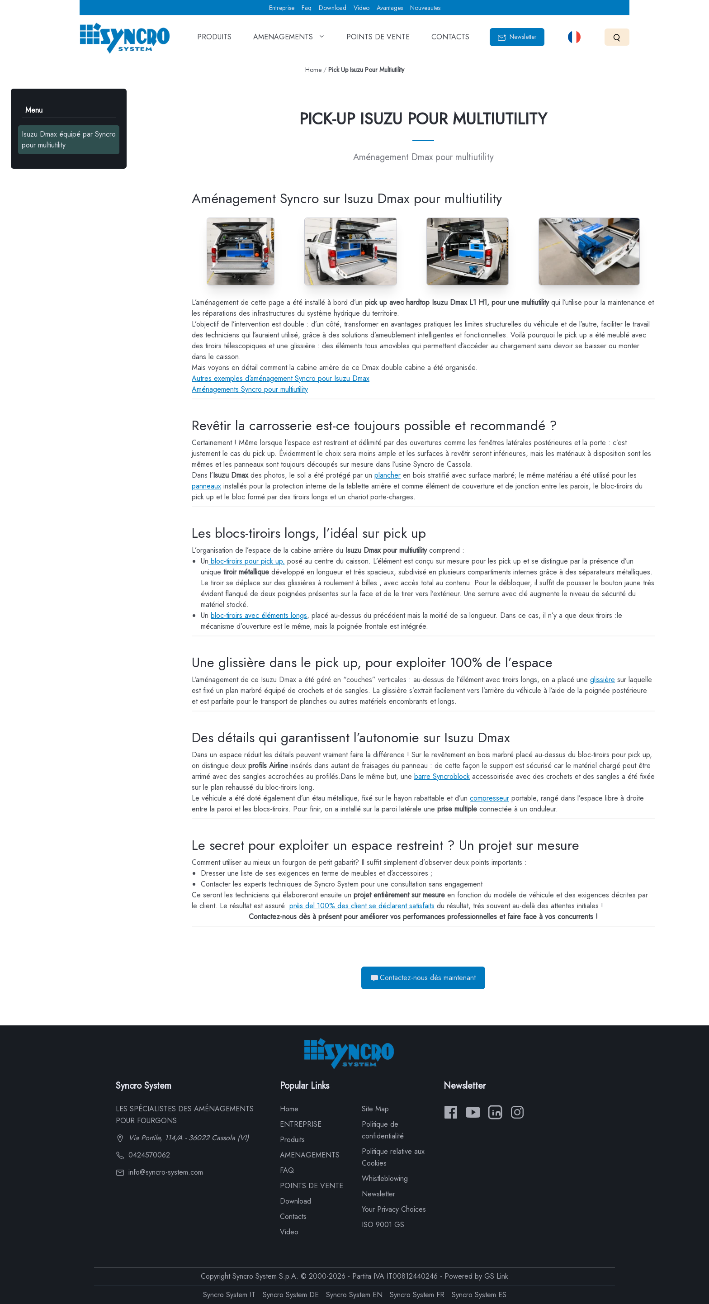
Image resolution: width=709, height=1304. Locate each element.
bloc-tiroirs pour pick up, (246, 561)
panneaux (206, 486)
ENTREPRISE (300, 1124)
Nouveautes (425, 7)
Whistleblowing (385, 1178)
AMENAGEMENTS (289, 40)
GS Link (496, 1276)
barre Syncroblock (442, 776)
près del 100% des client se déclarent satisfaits (362, 906)
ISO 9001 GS (383, 1224)
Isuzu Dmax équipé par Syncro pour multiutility (69, 139)
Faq (307, 7)
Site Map (375, 1109)
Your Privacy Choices (394, 1209)
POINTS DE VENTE (378, 40)
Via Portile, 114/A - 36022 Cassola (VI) (182, 1138)
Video (361, 7)
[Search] (617, 36)
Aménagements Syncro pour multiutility (250, 389)
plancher (387, 475)
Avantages (390, 7)
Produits (292, 1139)
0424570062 (143, 1155)
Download (332, 7)
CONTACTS (450, 40)
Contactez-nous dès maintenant (423, 977)
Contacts (293, 1216)
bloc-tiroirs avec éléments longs (259, 615)
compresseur (489, 798)
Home (313, 69)
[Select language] (574, 37)
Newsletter (517, 37)
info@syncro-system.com (159, 1172)
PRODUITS (214, 40)
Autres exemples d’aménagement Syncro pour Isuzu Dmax (280, 378)
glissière (602, 679)
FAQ (287, 1170)
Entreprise (281, 7)
